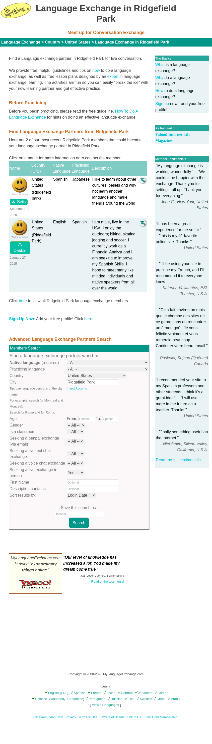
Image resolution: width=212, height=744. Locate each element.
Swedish (144, 699)
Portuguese (95, 699)
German (125, 693)
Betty (18, 201)
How (159, 91)
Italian (109, 693)
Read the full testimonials (178, 460)
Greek (159, 699)
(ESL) (64, 693)
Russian (114, 699)
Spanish (78, 693)
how (96, 70)
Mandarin (57, 699)
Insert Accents (77, 388)
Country (52, 42)
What (160, 65)
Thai (129, 699)
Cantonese (75, 699)
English (52, 693)
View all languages (105, 705)
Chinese (39, 699)
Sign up (162, 104)
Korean (161, 693)
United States (77, 42)
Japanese (143, 693)
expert (112, 76)
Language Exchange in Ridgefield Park (132, 42)
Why (159, 78)
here (23, 301)
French (94, 693)
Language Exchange (20, 42)
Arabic (174, 699)
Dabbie (20, 247)
